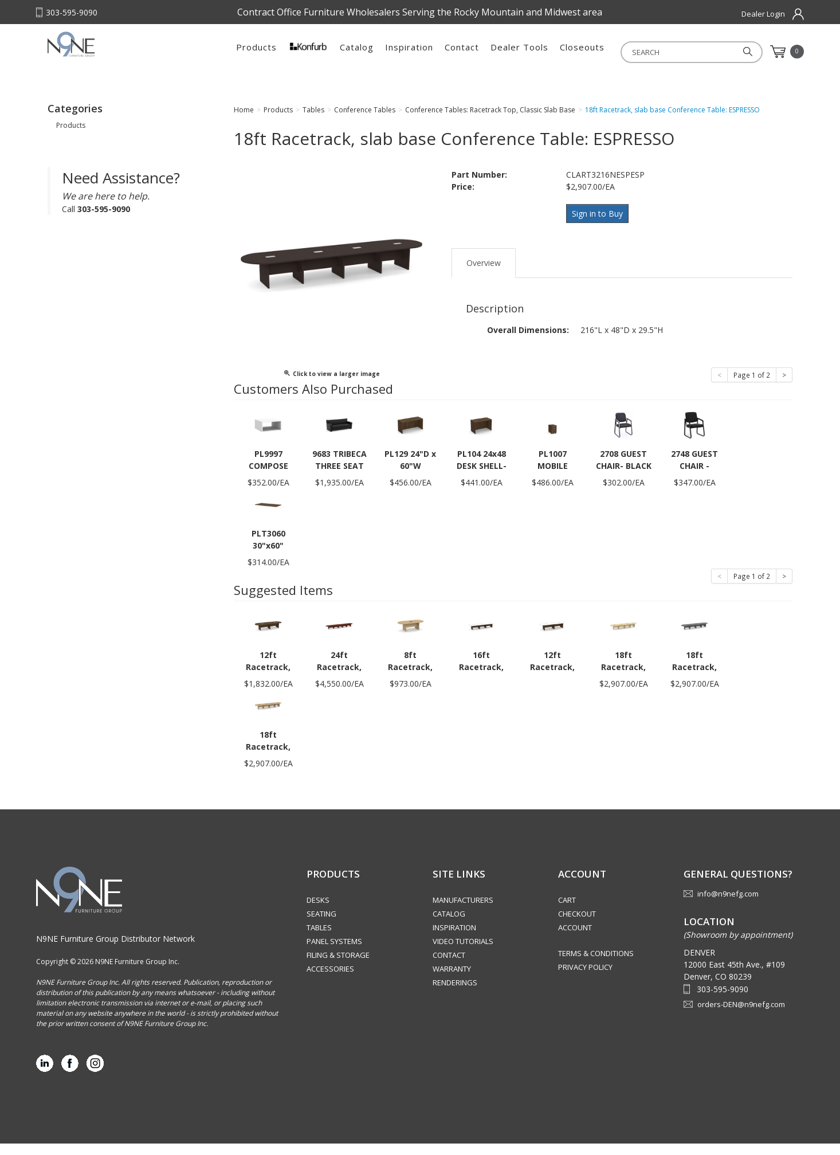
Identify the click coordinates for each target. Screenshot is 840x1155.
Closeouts (582, 51)
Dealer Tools (519, 51)
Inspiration (409, 51)
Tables (319, 939)
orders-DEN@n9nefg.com (741, 1016)
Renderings (455, 994)
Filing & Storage (338, 966)
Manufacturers (463, 911)
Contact (462, 51)
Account (575, 939)
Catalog (357, 51)
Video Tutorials (463, 953)
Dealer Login (763, 14)
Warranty (452, 980)
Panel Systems (334, 953)
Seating (321, 925)
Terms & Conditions (596, 965)
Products (256, 51)
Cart (567, 911)
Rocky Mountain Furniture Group (119, 56)
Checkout (577, 925)
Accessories (330, 980)
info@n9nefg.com (728, 905)
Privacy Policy (585, 978)
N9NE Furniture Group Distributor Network (115, 950)
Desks (318, 911)
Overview (483, 271)
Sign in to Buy (599, 224)
